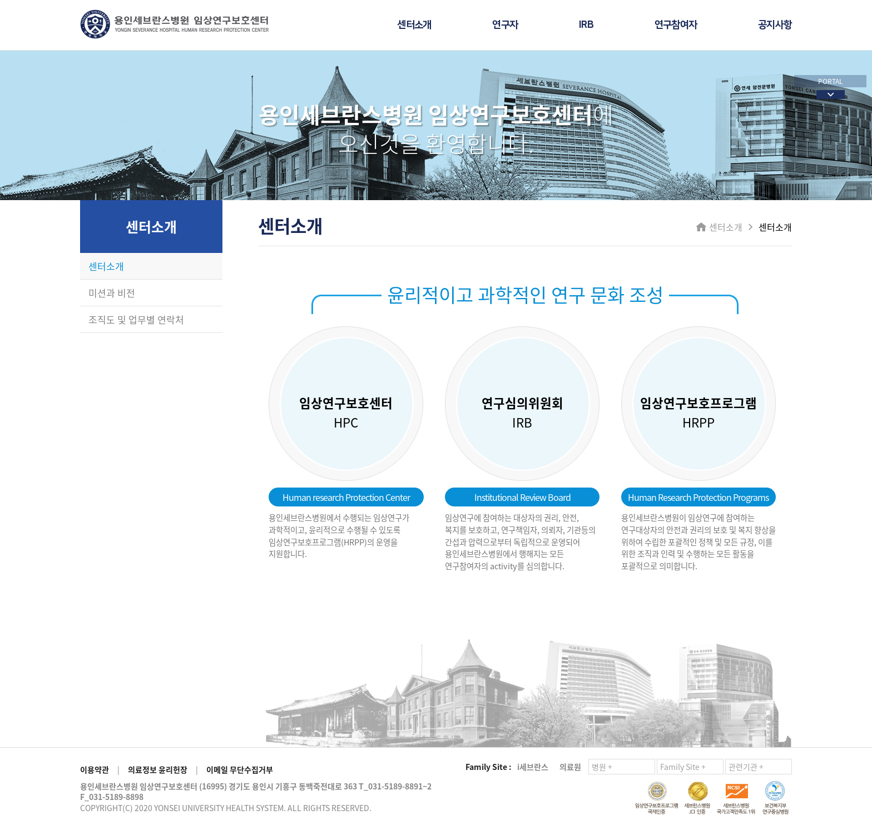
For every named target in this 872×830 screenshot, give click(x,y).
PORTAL (830, 81)
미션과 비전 (111, 293)
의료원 (570, 766)
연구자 (505, 25)
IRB (586, 25)
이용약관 (94, 769)
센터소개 (414, 25)
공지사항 (775, 25)
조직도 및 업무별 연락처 (136, 319)
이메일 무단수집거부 (239, 769)
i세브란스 (532, 766)
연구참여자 (676, 25)
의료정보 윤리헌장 (157, 769)
